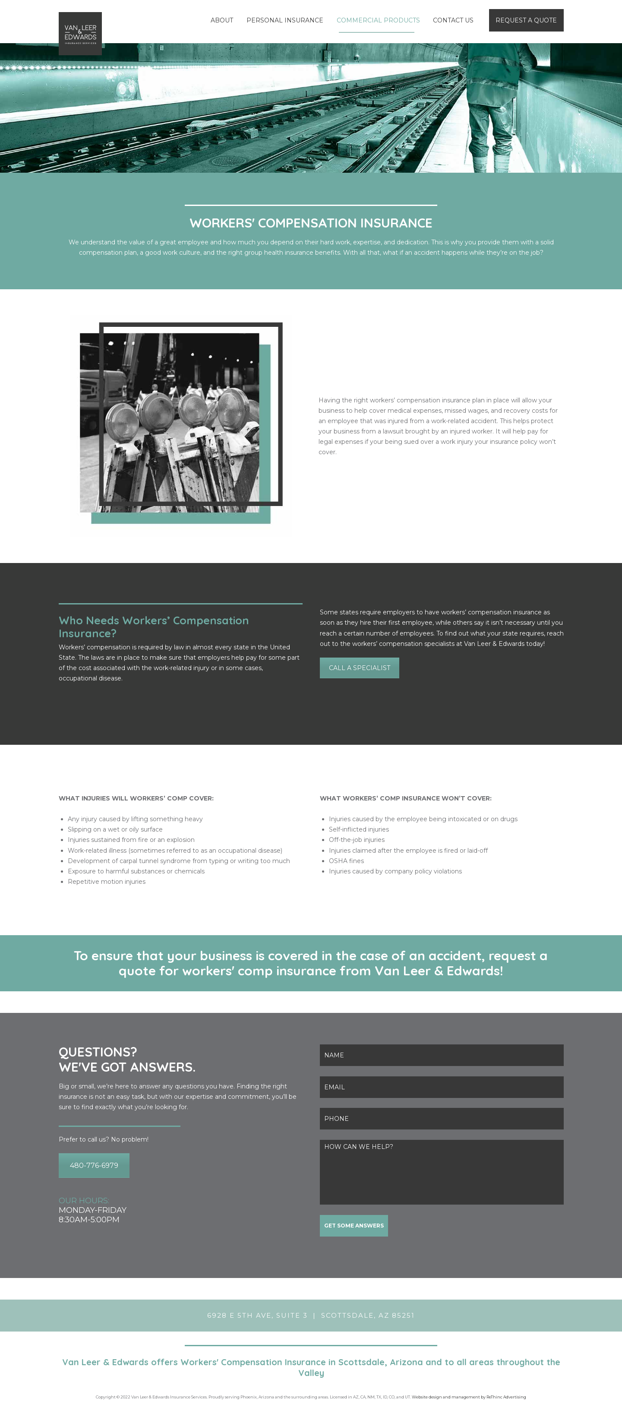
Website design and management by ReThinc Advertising (469, 1397)
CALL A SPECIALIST (359, 668)
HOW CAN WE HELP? (442, 1172)
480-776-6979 (94, 1165)
